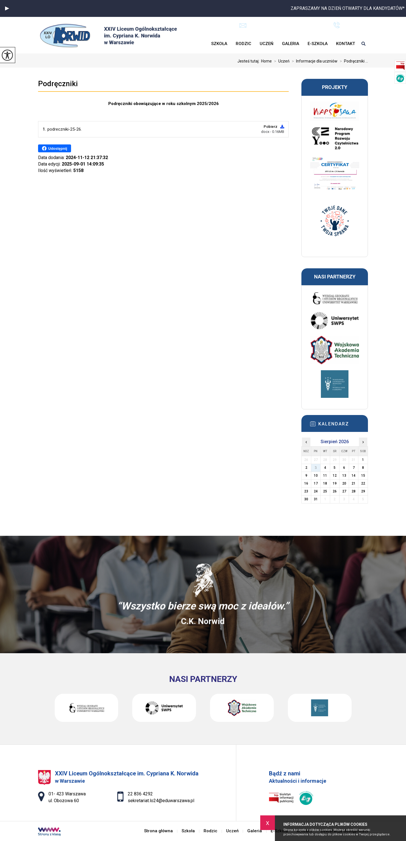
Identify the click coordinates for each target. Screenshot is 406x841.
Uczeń (266, 43)
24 (316, 491)
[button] (7, 8)
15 (363, 476)
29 (363, 491)
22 (363, 483)
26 (335, 491)
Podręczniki (58, 83)
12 (335, 476)
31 (316, 499)
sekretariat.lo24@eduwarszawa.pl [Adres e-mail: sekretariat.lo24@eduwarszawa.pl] (161, 800)
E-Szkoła (318, 43)
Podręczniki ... (352, 61)
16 (306, 483)
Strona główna (202, 43)
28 (354, 491)
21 (354, 483)
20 (344, 483)
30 (306, 499)
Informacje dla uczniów (313, 61)
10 (316, 476)
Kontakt (345, 43)
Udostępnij (54, 148)
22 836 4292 (351, 25)
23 (306, 491)
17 (316, 483)
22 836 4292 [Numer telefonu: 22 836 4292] (140, 794)
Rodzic (243, 43)
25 (325, 491)
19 (335, 483)
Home (266, 61)
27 (344, 491)
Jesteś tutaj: (249, 61)
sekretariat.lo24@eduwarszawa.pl (279, 25)
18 (325, 483)
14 (354, 476)
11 (325, 476)
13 (344, 476)
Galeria (290, 43)
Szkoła (219, 43)
